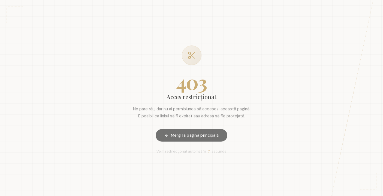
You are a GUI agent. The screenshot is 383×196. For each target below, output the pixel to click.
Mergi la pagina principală (191, 136)
